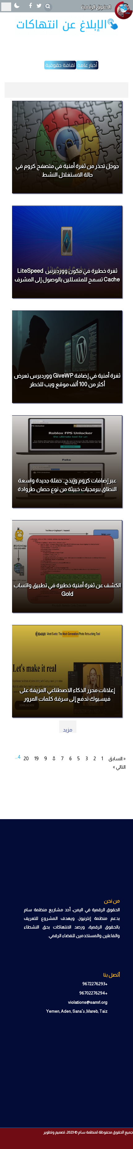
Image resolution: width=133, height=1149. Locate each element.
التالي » (119, 766)
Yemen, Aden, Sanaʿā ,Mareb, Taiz (77, 1011)
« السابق (117, 758)
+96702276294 (93, 993)
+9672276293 (94, 983)
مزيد (67, 730)
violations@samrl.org (87, 1002)
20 (26, 758)
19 (36, 758)
